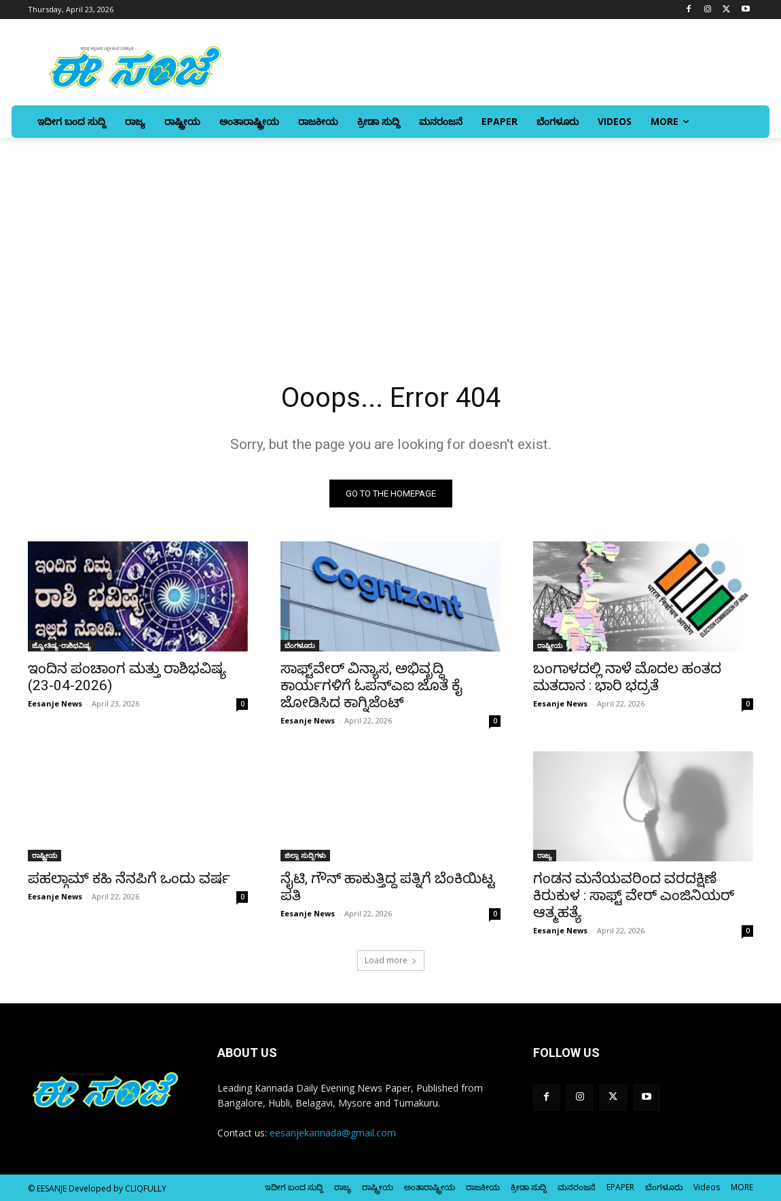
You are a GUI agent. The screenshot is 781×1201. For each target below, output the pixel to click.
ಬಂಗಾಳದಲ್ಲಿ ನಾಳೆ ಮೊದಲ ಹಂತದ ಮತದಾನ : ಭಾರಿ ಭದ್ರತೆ (627, 677)
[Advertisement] (390, 240)
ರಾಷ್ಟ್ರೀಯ (549, 645)
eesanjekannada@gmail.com (333, 1132)
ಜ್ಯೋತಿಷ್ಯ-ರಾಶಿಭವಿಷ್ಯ (61, 645)
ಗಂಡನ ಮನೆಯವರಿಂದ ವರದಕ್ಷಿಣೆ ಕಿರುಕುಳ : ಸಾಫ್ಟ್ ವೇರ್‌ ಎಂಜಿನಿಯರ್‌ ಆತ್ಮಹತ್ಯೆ (633, 895)
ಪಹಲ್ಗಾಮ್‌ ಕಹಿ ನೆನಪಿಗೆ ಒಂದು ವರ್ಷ (129, 878)
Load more (391, 960)
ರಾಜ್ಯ (544, 855)
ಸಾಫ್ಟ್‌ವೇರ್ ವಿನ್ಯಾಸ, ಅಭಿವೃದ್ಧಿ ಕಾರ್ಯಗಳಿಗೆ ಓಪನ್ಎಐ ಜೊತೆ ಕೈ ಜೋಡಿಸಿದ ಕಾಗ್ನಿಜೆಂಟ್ (371, 685)
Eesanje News (55, 703)
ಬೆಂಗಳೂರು (300, 645)
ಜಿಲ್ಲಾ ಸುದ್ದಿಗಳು (305, 855)
